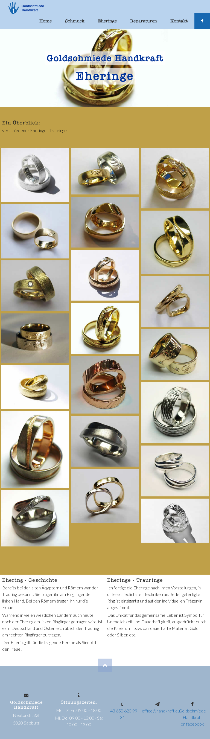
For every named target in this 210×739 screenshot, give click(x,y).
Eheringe (107, 21)
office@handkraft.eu (161, 710)
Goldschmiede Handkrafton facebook (192, 717)
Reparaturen (143, 21)
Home (45, 21)
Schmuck (74, 21)
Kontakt (179, 21)
